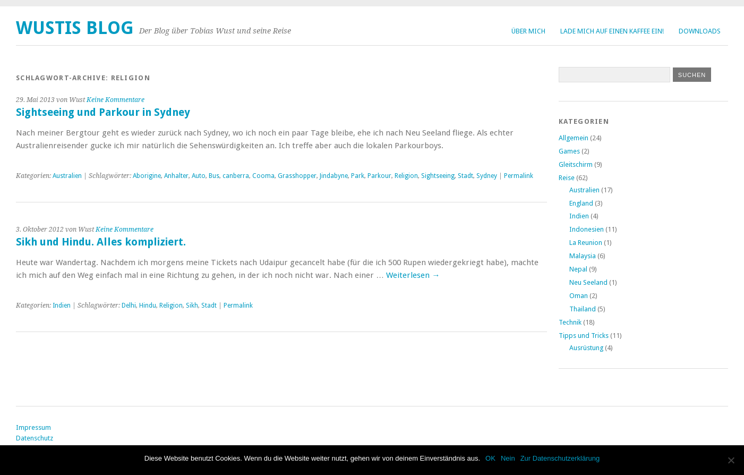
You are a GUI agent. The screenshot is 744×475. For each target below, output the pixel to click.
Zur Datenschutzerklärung (560, 458)
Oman (578, 296)
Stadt (465, 176)
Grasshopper (297, 176)
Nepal (578, 269)
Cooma (263, 176)
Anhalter (176, 176)
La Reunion (585, 243)
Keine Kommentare (115, 100)
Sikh (192, 305)
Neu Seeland (588, 282)
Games (569, 151)
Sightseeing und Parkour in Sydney (103, 112)
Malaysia (582, 256)
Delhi (129, 305)
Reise (567, 178)
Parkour (379, 176)
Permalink (518, 176)
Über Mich (528, 31)
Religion (406, 176)
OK (490, 458)
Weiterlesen (413, 275)
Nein (508, 458)
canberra (236, 176)
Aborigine (147, 176)
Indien (62, 305)
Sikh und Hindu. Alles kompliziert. (101, 242)
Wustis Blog (75, 28)
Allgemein (573, 138)
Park (357, 176)
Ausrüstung (586, 348)
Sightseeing (438, 176)
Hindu (147, 305)
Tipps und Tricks (584, 336)
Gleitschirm (576, 164)
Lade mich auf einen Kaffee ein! (612, 31)
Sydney (486, 176)
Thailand (582, 309)
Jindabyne (334, 176)
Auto (199, 176)
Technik (570, 322)
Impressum (33, 427)
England (581, 203)
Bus (214, 176)
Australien (67, 176)
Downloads (700, 31)
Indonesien (586, 229)
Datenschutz (34, 438)
